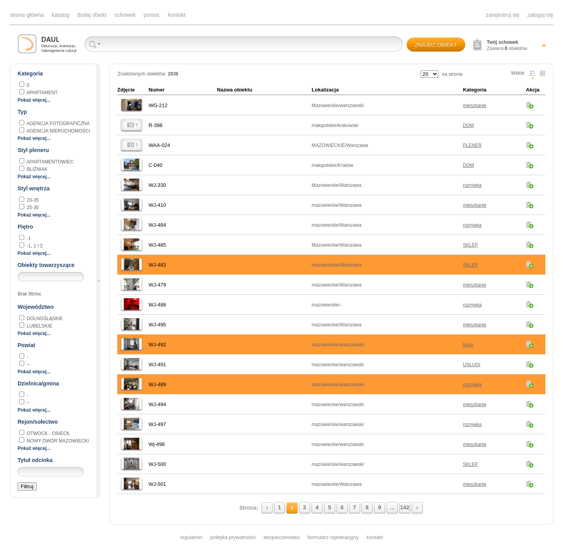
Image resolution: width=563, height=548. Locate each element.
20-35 (32, 200)
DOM (468, 125)
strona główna (27, 15)
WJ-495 (157, 325)
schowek (125, 15)
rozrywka (472, 185)
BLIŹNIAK (36, 169)
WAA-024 (159, 145)
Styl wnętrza (34, 188)
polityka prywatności (233, 537)
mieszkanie (474, 105)
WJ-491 (157, 364)
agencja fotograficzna (57, 123)
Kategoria (30, 73)
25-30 (32, 207)
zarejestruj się (502, 15)
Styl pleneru (33, 150)
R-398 (155, 125)
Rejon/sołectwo (38, 422)
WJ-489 (157, 384)
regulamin (191, 537)
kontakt (176, 15)
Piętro (25, 227)
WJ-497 (157, 424)
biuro (468, 344)
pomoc (151, 15)
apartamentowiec (49, 162)
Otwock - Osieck (47, 433)
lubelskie (38, 326)
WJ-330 (157, 185)
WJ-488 (157, 305)
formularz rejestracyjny (333, 537)
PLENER (472, 145)
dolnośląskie (44, 318)
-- (27, 364)
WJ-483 (157, 265)
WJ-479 (157, 285)
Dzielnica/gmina (38, 383)
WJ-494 (157, 404)
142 (404, 507)
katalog (60, 15)
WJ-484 (157, 225)
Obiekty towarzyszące (46, 265)
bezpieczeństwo (282, 537)
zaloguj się (540, 15)
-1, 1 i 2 (34, 246)
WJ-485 (157, 245)
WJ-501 (157, 484)
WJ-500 (157, 464)
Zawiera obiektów (507, 45)
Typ (22, 112)
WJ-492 (157, 344)
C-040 (155, 165)
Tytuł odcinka (35, 460)
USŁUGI (472, 364)
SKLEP (470, 245)
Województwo (36, 307)
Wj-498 (157, 444)
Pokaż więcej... (34, 100)
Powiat (26, 345)
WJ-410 (157, 205)
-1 (28, 238)
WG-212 (158, 105)
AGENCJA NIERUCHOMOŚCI (57, 131)
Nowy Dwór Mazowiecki (57, 441)
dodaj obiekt (92, 15)
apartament (41, 92)
